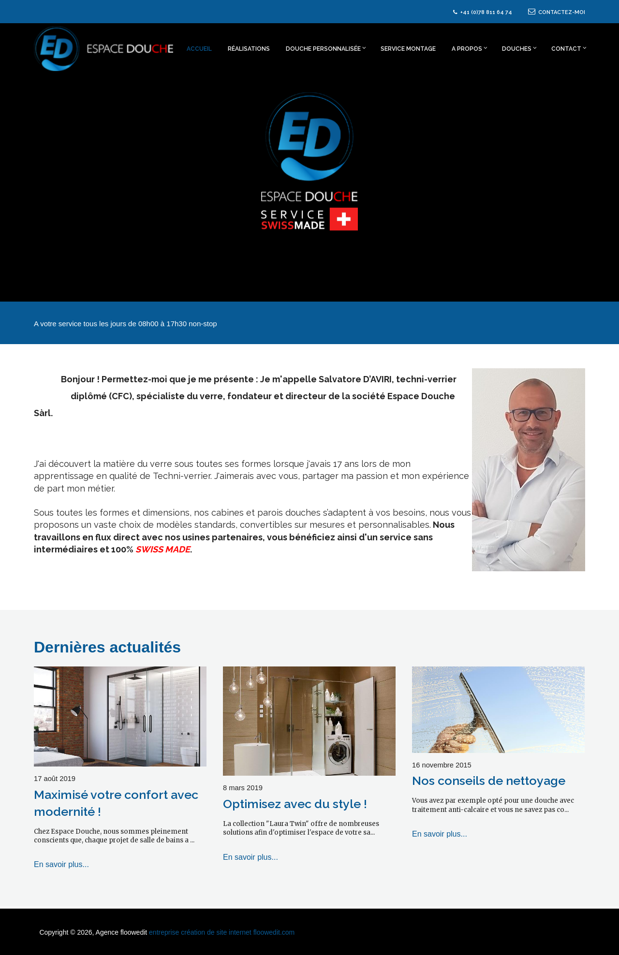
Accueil (199, 48)
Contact (568, 48)
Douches (519, 48)
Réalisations (249, 48)
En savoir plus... (61, 864)
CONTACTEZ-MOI (556, 12)
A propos (469, 48)
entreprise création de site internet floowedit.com (222, 932)
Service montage (408, 48)
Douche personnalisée (326, 48)
